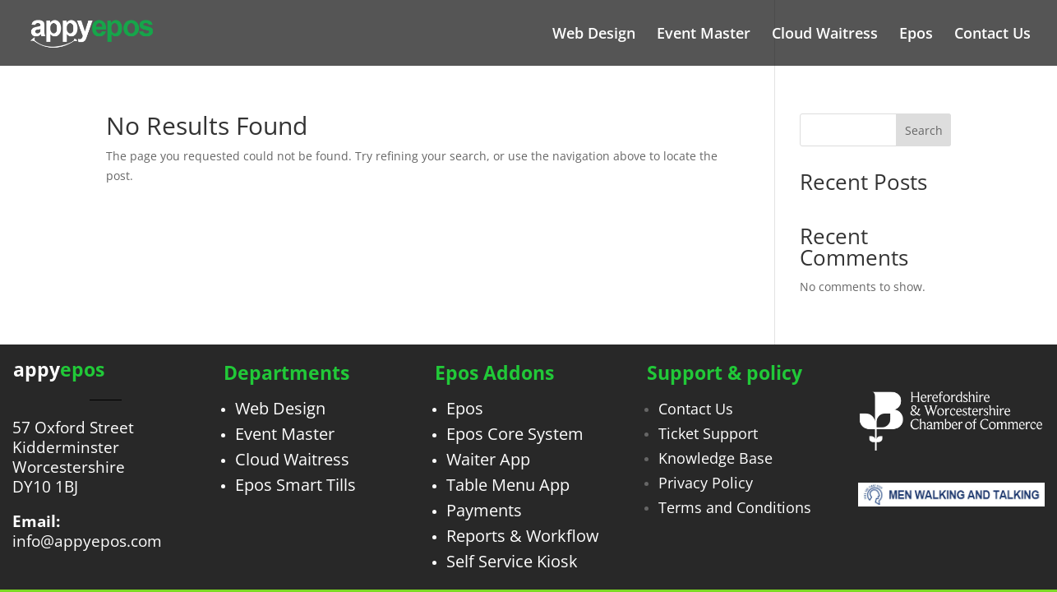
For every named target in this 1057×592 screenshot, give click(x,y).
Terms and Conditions (734, 507)
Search (924, 130)
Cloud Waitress (825, 35)
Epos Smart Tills (295, 485)
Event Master (703, 35)
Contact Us (992, 35)
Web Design (593, 35)
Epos (916, 35)
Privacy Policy (705, 483)
